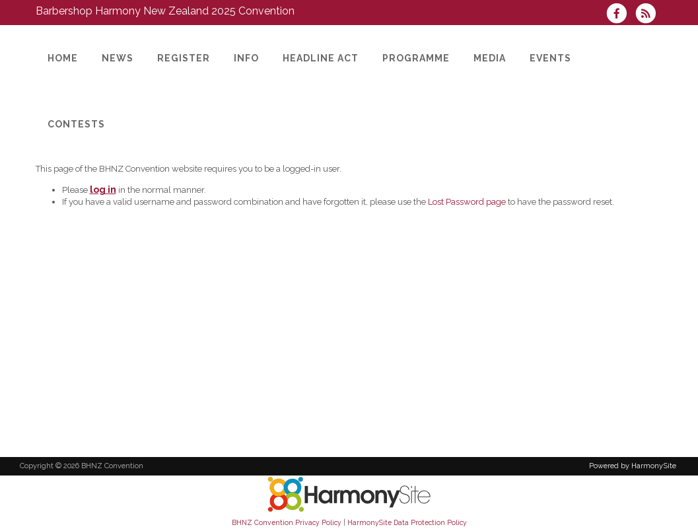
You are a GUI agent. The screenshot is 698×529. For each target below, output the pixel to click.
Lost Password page (467, 202)
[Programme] (416, 58)
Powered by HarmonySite (632, 466)
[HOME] (63, 58)
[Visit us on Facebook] (620, 15)
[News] (117, 58)
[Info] (246, 58)
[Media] (490, 58)
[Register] (183, 58)
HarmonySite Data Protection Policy (407, 522)
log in (103, 189)
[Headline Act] (320, 58)
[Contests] (76, 124)
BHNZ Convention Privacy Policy (286, 522)
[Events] (550, 58)
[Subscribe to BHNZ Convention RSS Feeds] (648, 15)
